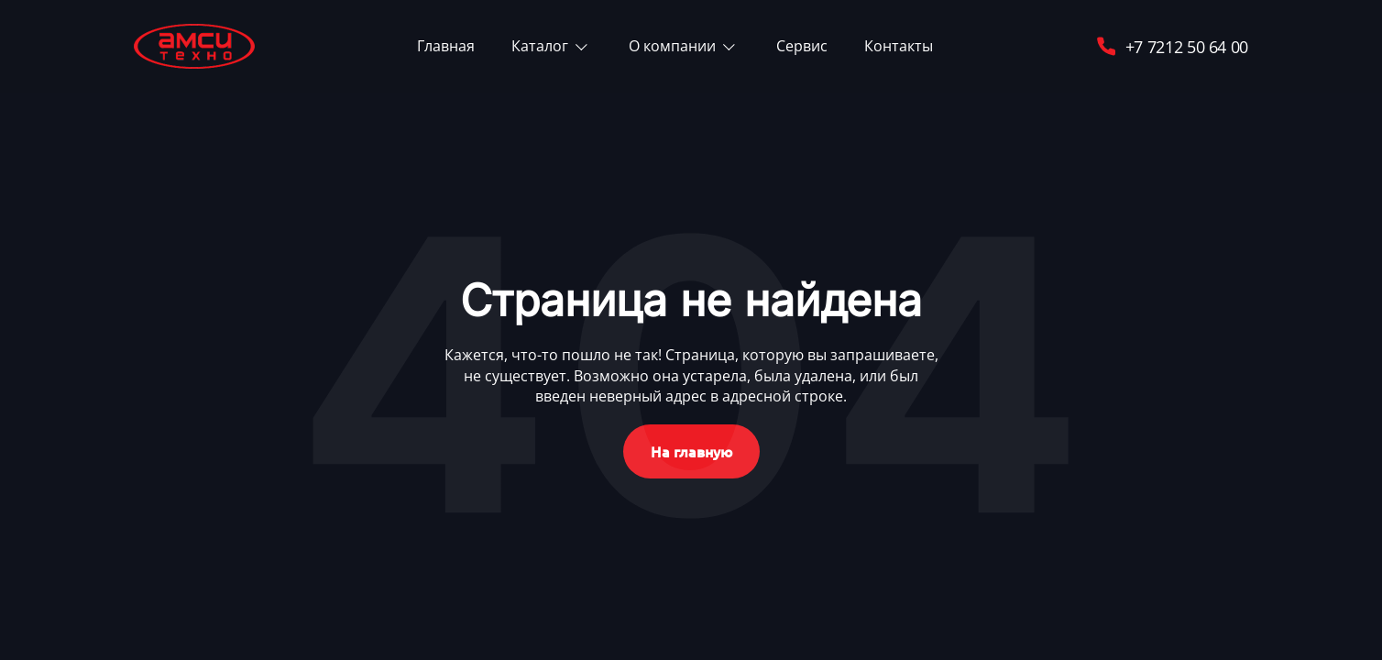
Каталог (539, 46)
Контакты (898, 46)
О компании (672, 46)
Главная (446, 46)
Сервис (802, 46)
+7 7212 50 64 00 (1171, 46)
